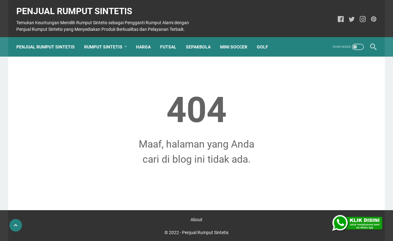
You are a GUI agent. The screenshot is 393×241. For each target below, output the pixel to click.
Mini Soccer (236, 39)
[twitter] (349, 15)
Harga (146, 39)
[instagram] (360, 15)
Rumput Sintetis (106, 39)
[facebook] (338, 15)
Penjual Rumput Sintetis (77, 6)
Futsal (171, 39)
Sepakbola (201, 39)
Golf (265, 39)
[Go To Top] (15, 225)
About (196, 218)
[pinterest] (371, 15)
